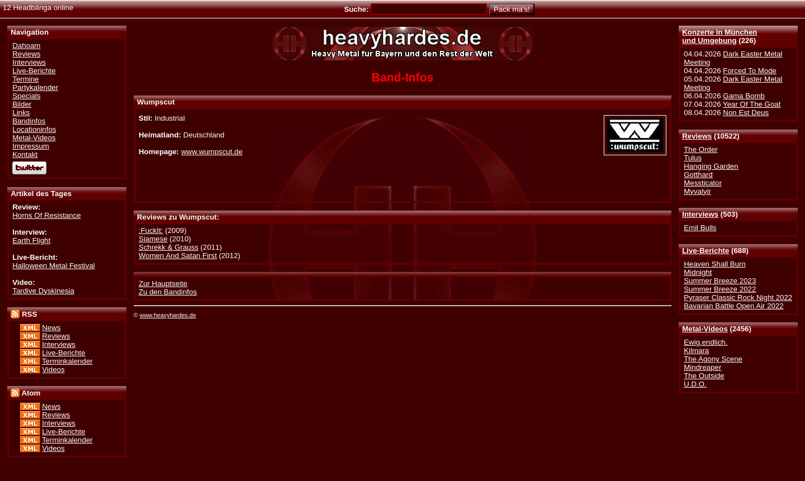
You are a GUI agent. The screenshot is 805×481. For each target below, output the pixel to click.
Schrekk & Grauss (168, 247)
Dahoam (26, 45)
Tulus (693, 158)
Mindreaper (702, 367)
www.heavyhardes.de (168, 315)
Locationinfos (34, 129)
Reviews (697, 136)
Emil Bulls (700, 227)
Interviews (700, 214)
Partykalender (35, 87)
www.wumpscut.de (212, 151)
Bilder (21, 104)
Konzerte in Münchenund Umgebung (719, 36)
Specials (26, 96)
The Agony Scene (713, 359)
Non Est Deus (746, 112)
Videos (53, 369)
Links (21, 112)
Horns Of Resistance (46, 215)
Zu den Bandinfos (168, 292)
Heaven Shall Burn (715, 264)
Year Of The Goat (751, 104)
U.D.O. (695, 384)
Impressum (30, 146)
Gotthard (698, 174)
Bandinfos (28, 121)
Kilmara (696, 350)
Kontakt (24, 154)
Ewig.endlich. (705, 342)
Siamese (153, 239)
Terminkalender (67, 361)
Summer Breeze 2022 (720, 289)
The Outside (704, 376)
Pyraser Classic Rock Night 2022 (738, 297)
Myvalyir (697, 191)
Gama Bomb (743, 96)
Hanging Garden (711, 166)
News (51, 327)
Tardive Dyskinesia (43, 291)
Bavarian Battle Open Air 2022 (733, 306)
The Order (700, 149)
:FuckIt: (151, 230)
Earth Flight (31, 240)
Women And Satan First (178, 255)
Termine (25, 79)
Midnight (698, 272)
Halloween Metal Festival (53, 265)
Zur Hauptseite (163, 283)
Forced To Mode (749, 70)
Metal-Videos (705, 329)
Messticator (703, 183)
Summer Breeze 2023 (720, 281)
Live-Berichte (705, 250)
